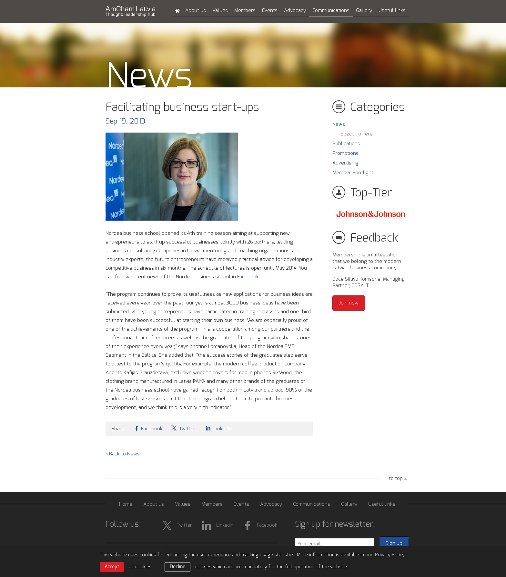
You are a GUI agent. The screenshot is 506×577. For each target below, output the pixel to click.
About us (195, 10)
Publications (346, 143)
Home (125, 504)
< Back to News (123, 454)
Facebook (248, 276)
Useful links (392, 10)
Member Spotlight (352, 172)
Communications (330, 10)
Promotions (345, 153)
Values (220, 10)
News (338, 124)
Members (245, 10)
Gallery (364, 10)
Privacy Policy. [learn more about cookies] (390, 555)
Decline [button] (177, 567)
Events (270, 10)
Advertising (345, 163)
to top (396, 478)
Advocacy (295, 10)
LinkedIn (217, 428)
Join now (349, 303)
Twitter (183, 428)
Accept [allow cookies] (112, 567)
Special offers (356, 134)
